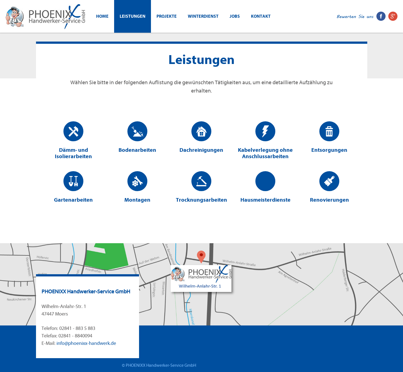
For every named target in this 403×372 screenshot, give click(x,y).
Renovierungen (329, 187)
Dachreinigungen (201, 137)
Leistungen (132, 16)
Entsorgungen (329, 137)
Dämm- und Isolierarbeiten (73, 140)
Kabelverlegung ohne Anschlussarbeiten (265, 140)
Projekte (166, 16)
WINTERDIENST (203, 16)
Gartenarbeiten (73, 187)
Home (102, 16)
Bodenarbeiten (137, 137)
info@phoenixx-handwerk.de (86, 343)
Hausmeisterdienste (265, 187)
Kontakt (261, 16)
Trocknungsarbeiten (201, 187)
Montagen (137, 187)
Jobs (235, 16)
